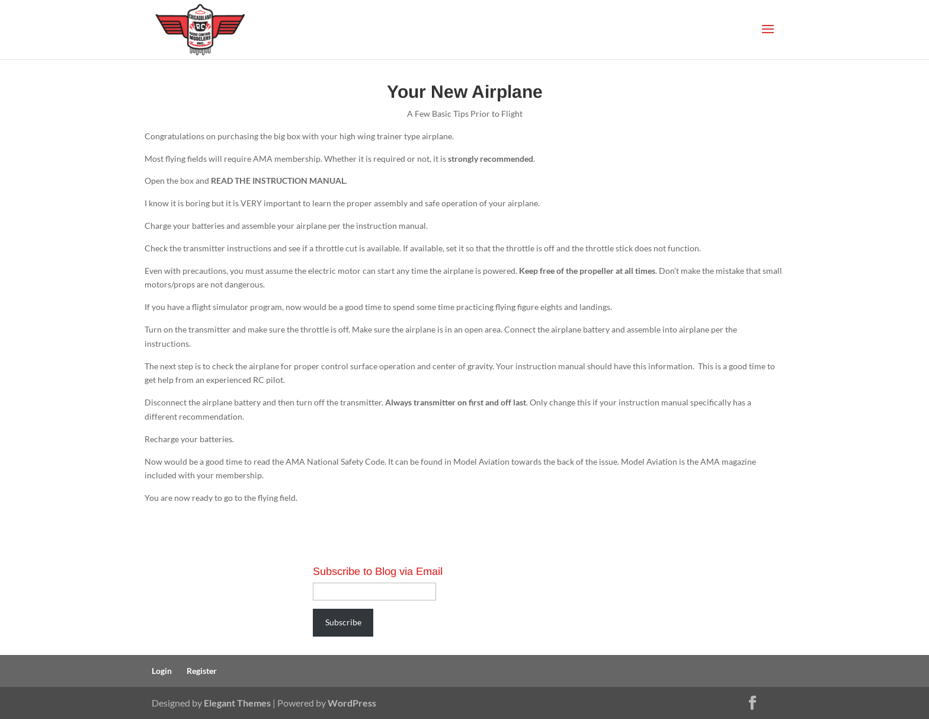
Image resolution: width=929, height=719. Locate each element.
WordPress (352, 702)
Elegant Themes (237, 702)
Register (202, 671)
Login (162, 671)
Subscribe (343, 622)
